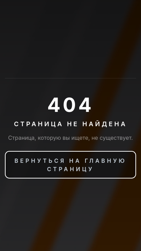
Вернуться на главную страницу (71, 165)
